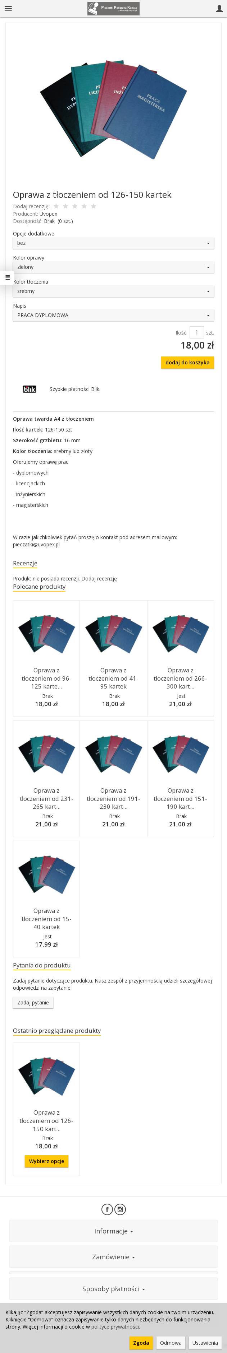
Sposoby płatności (113, 1288)
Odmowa (171, 1342)
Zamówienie (113, 1256)
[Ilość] (197, 332)
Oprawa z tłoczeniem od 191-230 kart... (113, 798)
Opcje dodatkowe (33, 233)
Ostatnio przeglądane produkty (57, 1030)
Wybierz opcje (46, 1161)
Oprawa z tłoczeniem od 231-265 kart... (46, 798)
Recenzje (25, 563)
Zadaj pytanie (33, 1002)
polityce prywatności (115, 1326)
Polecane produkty (39, 586)
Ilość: (181, 332)
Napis (19, 305)
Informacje (113, 1231)
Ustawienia (205, 1342)
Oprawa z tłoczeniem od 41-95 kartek (113, 678)
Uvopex (48, 213)
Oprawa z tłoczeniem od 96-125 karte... (46, 678)
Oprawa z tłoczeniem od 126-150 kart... (46, 1120)
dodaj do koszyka (187, 362)
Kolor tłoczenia (30, 281)
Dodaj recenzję (99, 578)
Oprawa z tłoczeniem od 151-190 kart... (181, 798)
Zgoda (141, 1342)
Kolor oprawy (28, 257)
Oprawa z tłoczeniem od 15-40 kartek (46, 918)
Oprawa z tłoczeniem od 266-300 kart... (181, 678)
